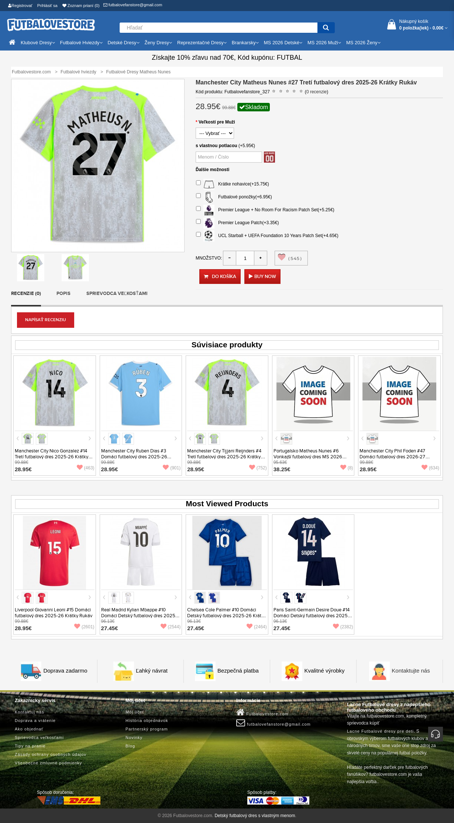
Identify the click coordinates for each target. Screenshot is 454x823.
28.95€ (23, 469)
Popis (63, 293)
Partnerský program (146, 729)
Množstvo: (209, 258)
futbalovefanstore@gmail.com (132, 5)
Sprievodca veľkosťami (117, 293)
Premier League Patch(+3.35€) (237, 223)
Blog (130, 746)
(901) (171, 468)
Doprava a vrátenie (35, 720)
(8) (346, 468)
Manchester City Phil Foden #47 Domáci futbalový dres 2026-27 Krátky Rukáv (392, 457)
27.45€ (109, 628)
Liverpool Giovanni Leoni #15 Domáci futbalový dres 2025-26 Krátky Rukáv (53, 613)
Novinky (133, 737)
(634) (430, 468)
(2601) (84, 627)
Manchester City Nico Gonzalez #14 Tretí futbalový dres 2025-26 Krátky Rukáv (51, 457)
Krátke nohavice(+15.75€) (232, 184)
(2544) (171, 627)
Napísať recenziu (45, 320)
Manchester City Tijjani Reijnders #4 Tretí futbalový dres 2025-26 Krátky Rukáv (224, 457)
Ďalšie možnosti (212, 169)
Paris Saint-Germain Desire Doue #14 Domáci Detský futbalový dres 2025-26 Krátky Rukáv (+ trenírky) (312, 616)
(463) (85, 468)
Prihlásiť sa (47, 5)
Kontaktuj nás (29, 712)
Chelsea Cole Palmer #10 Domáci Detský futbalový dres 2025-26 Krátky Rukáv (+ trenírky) (226, 616)
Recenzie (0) (26, 293)
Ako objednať (29, 729)
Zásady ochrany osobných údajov (50, 754)
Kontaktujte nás (411, 671)
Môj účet (134, 712)
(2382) (343, 627)
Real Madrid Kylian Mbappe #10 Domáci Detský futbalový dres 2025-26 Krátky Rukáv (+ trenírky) (139, 616)
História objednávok (146, 720)
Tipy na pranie (30, 746)
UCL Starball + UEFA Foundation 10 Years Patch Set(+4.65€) (267, 236)
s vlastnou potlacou (216, 145)
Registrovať (20, 5)
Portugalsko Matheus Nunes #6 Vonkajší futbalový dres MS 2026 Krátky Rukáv (308, 457)
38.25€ (282, 469)
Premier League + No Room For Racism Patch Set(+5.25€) (265, 210)
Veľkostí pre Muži (217, 122)
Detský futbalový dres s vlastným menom (254, 815)
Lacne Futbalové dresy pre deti (380, 731)
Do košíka (220, 276)
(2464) (257, 627)
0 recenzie (316, 91)
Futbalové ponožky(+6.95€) (234, 197)
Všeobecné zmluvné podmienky (48, 763)
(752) (258, 468)
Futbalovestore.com (262, 712)
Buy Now (265, 276)
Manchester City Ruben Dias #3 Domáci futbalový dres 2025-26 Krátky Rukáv (134, 457)
